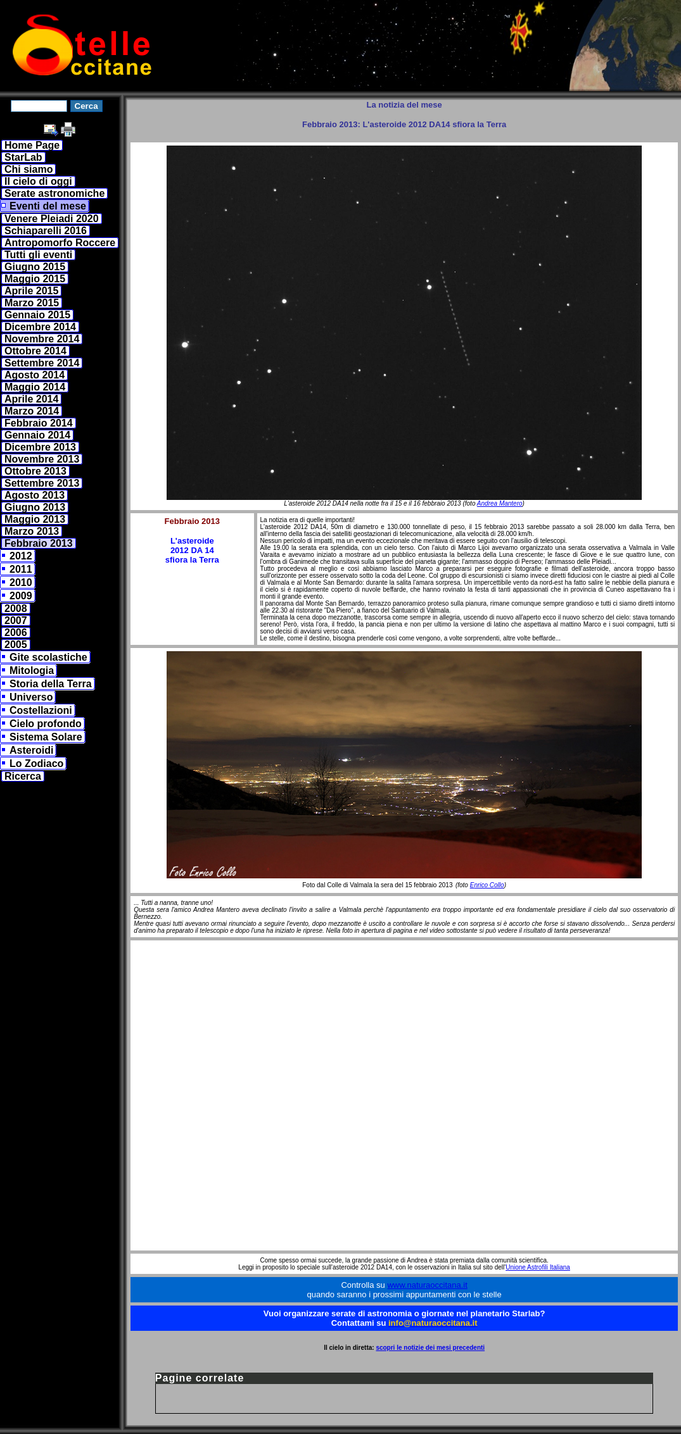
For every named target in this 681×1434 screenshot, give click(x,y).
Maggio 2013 (34, 519)
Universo (31, 697)
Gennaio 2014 (37, 435)
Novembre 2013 (41, 459)
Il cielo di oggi (38, 181)
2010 (21, 582)
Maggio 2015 (34, 278)
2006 (15, 632)
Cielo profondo (46, 723)
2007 (15, 620)
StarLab (23, 157)
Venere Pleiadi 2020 (51, 218)
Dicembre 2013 (40, 447)
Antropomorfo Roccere (59, 242)
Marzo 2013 (31, 531)
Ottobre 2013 (35, 471)
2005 (15, 644)
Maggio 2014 (34, 387)
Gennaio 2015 (37, 314)
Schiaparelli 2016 (45, 230)
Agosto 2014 (34, 375)
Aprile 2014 (31, 399)
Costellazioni (41, 710)
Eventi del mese (48, 206)
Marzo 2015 (31, 302)
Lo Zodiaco (36, 763)
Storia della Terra (51, 683)
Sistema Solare (46, 737)
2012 (21, 556)
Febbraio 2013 (38, 543)
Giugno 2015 (34, 266)
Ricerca (22, 776)
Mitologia (32, 670)
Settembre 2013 (41, 483)
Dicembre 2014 (40, 326)
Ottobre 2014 (35, 351)
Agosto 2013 (34, 495)
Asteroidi (31, 750)
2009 (21, 595)
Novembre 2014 (41, 339)
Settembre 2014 (41, 363)
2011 (21, 569)
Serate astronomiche (54, 193)
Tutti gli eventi (38, 254)
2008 (15, 608)
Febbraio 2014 (38, 423)
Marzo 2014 (31, 411)
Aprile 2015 (31, 290)
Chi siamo (28, 169)
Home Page (32, 145)
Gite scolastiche (48, 657)
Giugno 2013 (34, 507)
